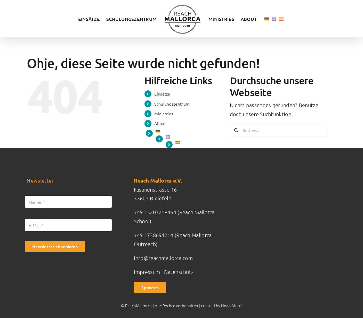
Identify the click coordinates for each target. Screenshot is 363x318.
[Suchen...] (279, 130)
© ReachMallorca (136, 305)
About (160, 123)
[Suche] (236, 130)
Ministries (163, 113)
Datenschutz (178, 272)
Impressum (147, 272)
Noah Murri (231, 305)
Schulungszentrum (171, 104)
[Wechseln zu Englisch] (274, 18)
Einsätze (162, 94)
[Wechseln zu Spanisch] (281, 18)
